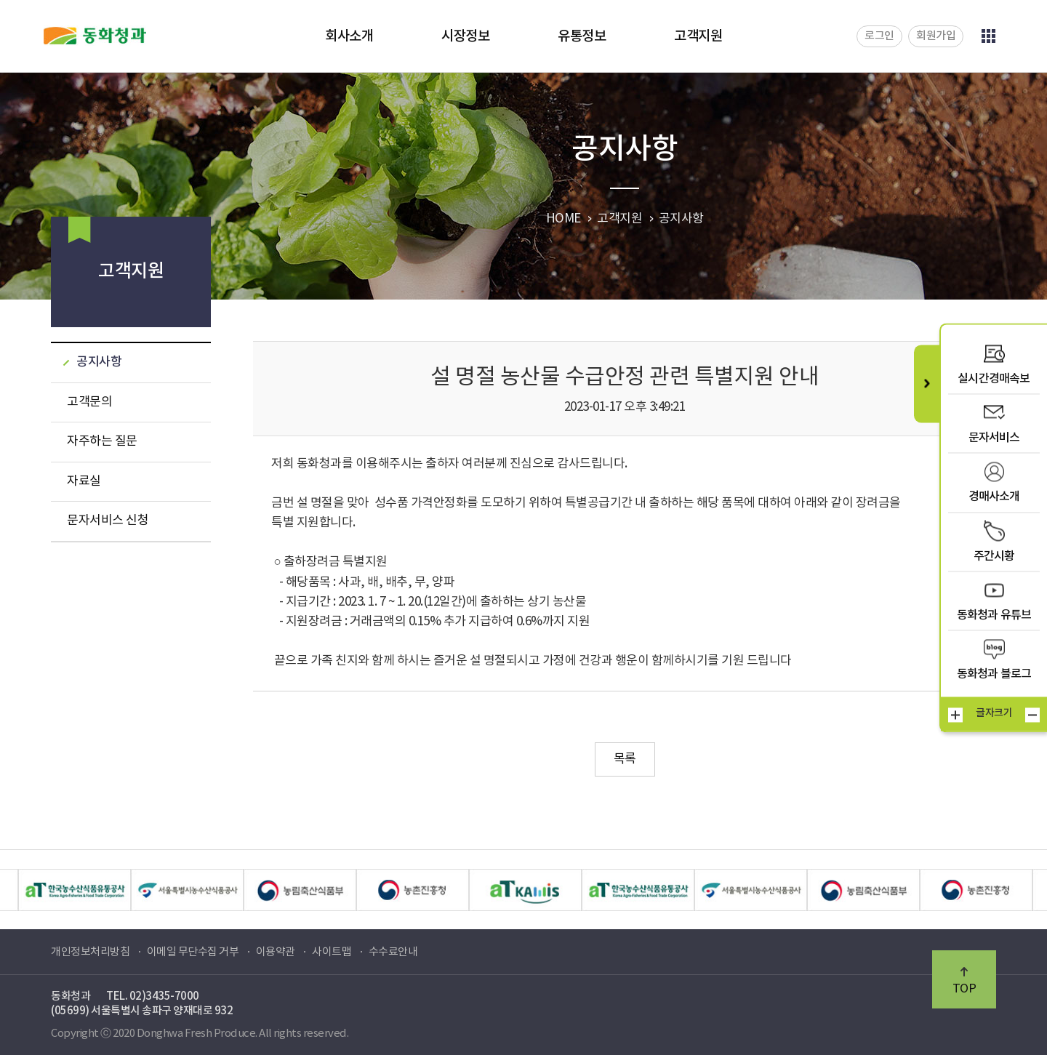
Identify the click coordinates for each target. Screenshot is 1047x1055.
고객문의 (89, 402)
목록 (625, 759)
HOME (563, 219)
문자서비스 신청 (107, 520)
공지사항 (98, 362)
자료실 (84, 481)
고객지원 (698, 36)
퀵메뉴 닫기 (926, 383)
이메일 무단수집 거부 (193, 952)
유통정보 (582, 36)
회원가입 (935, 36)
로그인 (879, 36)
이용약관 (275, 952)
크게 (955, 714)
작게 (1032, 714)
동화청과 (95, 35)
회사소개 (349, 36)
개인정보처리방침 (90, 952)
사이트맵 (331, 952)
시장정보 (465, 36)
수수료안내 (393, 952)
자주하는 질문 (102, 441)
